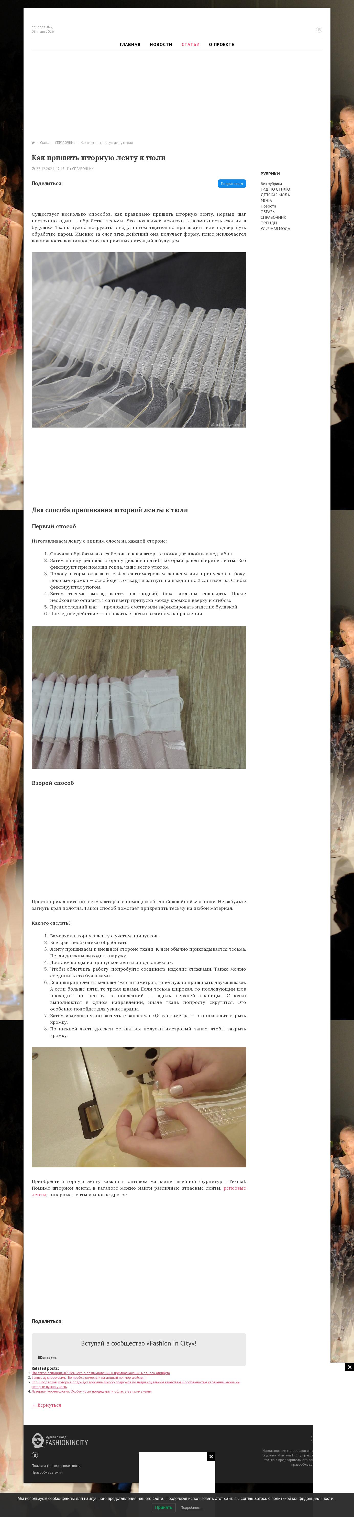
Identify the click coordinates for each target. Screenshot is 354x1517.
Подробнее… (192, 1507)
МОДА (266, 200)
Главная (130, 44)
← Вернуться (46, 1405)
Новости (161, 44)
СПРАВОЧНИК (83, 168)
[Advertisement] (177, 1484)
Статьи (191, 44)
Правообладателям (47, 1472)
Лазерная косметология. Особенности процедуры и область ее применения (92, 1391)
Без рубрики (271, 183)
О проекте (221, 44)
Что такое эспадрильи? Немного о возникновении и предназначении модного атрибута (101, 1373)
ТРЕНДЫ (269, 222)
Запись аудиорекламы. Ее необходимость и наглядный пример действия (89, 1377)
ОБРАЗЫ (268, 211)
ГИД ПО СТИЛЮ (275, 189)
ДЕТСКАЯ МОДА (275, 194)
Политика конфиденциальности (56, 1465)
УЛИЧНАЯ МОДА (275, 228)
